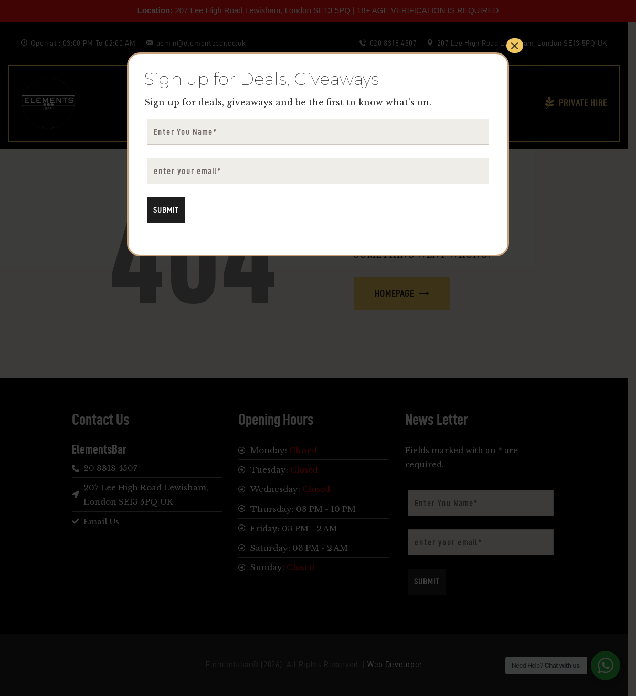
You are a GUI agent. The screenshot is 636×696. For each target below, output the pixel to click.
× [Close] (515, 45)
